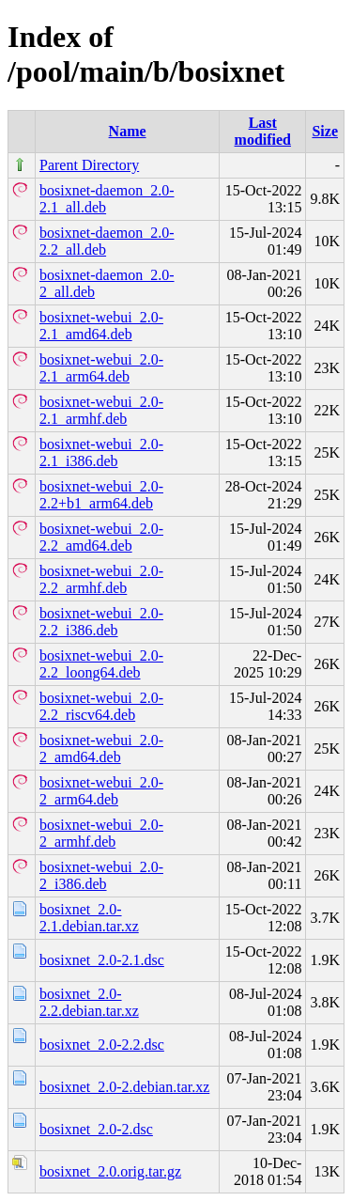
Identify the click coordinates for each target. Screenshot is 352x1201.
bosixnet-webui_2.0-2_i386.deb (101, 875)
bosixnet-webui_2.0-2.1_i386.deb (101, 452)
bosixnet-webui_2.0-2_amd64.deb (101, 748)
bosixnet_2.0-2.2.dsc (101, 1045)
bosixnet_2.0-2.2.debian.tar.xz (89, 1002)
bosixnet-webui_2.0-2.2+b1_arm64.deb (101, 494)
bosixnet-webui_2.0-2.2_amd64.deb (101, 537)
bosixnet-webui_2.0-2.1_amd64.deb (101, 325)
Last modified (263, 131)
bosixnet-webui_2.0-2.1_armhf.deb (101, 410)
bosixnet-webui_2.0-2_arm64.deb (101, 790)
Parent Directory (89, 165)
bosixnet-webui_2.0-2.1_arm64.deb (101, 367)
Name (127, 131)
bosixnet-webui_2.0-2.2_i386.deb (101, 621)
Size (325, 131)
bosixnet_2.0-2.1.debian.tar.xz (89, 917)
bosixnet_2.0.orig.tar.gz (110, 1171)
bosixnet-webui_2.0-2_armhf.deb (101, 833)
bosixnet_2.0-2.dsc (96, 1129)
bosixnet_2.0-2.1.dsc (101, 960)
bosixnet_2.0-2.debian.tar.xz (124, 1087)
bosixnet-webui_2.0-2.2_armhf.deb (101, 579)
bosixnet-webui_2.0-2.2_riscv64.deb (101, 706)
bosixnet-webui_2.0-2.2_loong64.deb (101, 663)
